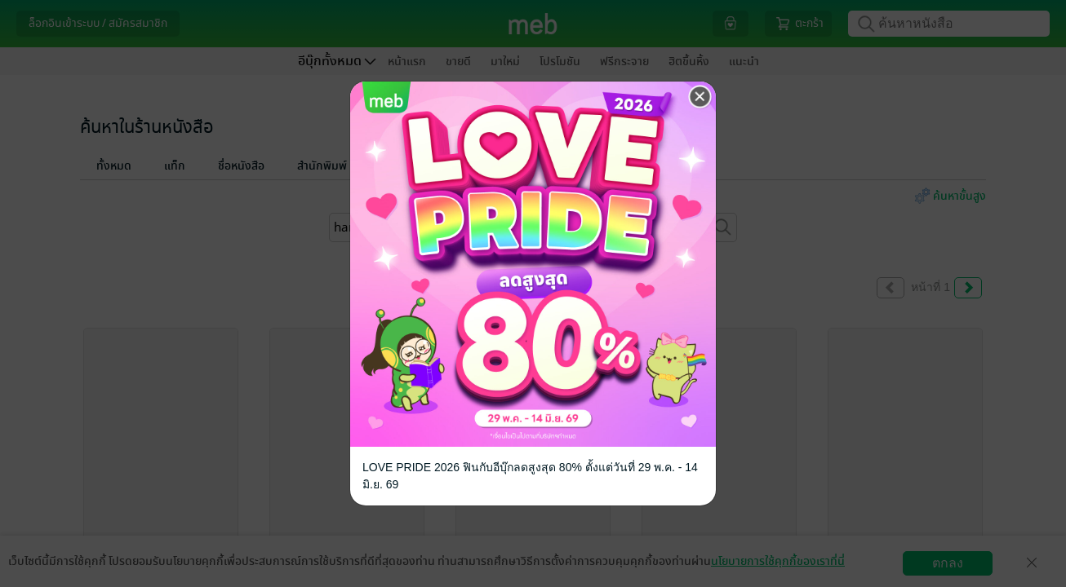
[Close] (700, 97)
